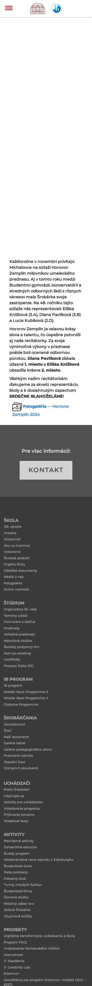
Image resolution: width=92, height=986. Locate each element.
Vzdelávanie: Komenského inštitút (32, 948)
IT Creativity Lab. (17, 967)
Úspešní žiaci (14, 762)
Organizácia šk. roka (20, 609)
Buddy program (16, 853)
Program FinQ (15, 942)
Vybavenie (12, 552)
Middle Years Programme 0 (26, 692)
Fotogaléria (13, 583)
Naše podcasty (16, 872)
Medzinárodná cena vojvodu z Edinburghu (38, 860)
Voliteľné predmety (19, 634)
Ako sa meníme (17, 545)
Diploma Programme (21, 704)
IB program (13, 685)
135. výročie (12, 527)
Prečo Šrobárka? (17, 789)
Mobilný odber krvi (19, 904)
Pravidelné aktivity (19, 841)
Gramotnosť (13, 955)
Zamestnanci (14, 724)
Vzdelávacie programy (22, 808)
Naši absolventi (16, 737)
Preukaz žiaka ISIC (19, 666)
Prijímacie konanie (19, 815)
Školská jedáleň (16, 558)
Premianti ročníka (18, 756)
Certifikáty (12, 659)
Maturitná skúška (18, 641)
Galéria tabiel (15, 743)
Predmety (12, 628)
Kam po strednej (17, 653)
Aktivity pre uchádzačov (23, 802)
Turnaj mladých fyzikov (23, 885)
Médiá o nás (14, 577)
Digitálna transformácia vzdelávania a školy (39, 936)
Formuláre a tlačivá (19, 622)
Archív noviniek (16, 589)
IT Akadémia (14, 961)
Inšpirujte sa (14, 796)
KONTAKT (46, 470)
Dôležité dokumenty (20, 571)
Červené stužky (16, 897)
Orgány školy (14, 564)
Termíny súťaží (16, 616)
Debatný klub (15, 878)
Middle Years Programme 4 (26, 698)
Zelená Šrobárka (17, 910)
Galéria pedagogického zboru (28, 749)
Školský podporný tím (21, 647)
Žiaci (8, 730)
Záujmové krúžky (18, 916)
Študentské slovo (18, 866)
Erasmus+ (12, 973)
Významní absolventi (21, 768)
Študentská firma (18, 891)
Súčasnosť (12, 539)
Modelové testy (16, 821)
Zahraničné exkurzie (20, 847)
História (10, 533)
